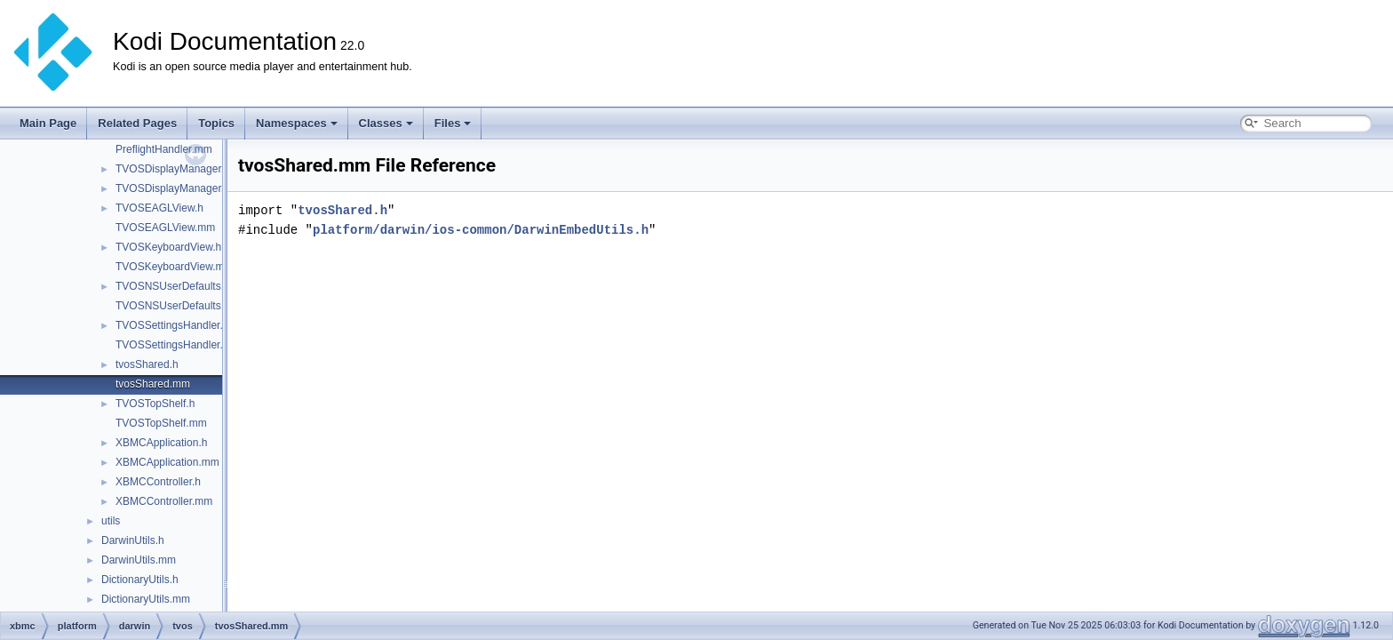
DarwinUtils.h (132, 540)
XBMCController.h (158, 482)
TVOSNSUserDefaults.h (172, 286)
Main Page (48, 123)
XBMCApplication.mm (167, 462)
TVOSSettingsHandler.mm (178, 345)
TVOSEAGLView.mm (165, 227)
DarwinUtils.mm (138, 560)
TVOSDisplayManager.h (172, 169)
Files (453, 123)
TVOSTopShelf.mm (161, 423)
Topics (216, 123)
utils (110, 521)
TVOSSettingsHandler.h (171, 325)
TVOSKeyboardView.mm (174, 266)
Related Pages (137, 123)
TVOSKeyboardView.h (168, 247)
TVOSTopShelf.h (155, 403)
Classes (386, 123)
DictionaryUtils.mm (145, 599)
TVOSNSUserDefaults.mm (178, 306)
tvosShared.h (147, 364)
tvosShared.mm (152, 384)
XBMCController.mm (163, 501)
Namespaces (297, 123)
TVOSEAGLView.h (159, 208)
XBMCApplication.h (161, 442)
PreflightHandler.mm (163, 149)
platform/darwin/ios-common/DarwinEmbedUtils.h (481, 229)
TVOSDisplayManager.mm (178, 188)
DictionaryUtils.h (140, 579)
